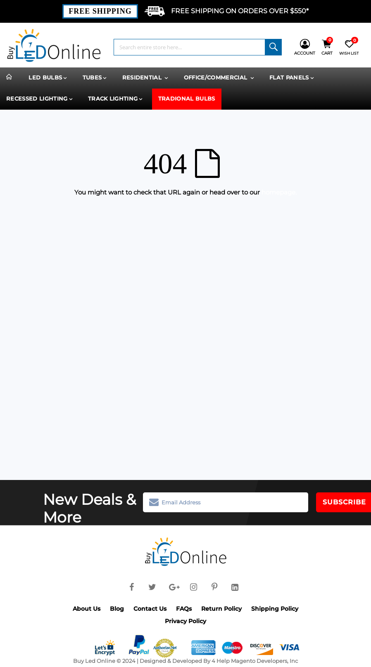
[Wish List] (349, 47)
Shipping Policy (274, 608)
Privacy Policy (185, 621)
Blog (117, 608)
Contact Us (149, 608)
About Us (86, 608)
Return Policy (221, 608)
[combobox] (198, 47)
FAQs (184, 608)
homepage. (279, 192)
